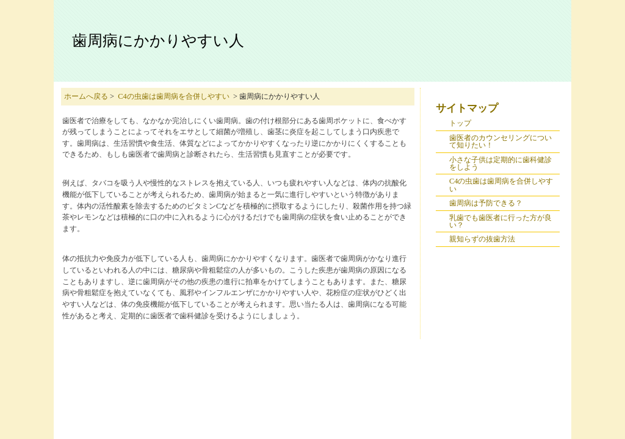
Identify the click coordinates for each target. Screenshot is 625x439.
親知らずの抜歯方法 (482, 239)
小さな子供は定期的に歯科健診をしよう (500, 163)
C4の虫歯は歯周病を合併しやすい (173, 96)
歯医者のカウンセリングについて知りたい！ (500, 141)
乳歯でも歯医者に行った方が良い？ (500, 221)
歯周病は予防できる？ (485, 203)
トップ (460, 123)
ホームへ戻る (86, 96)
